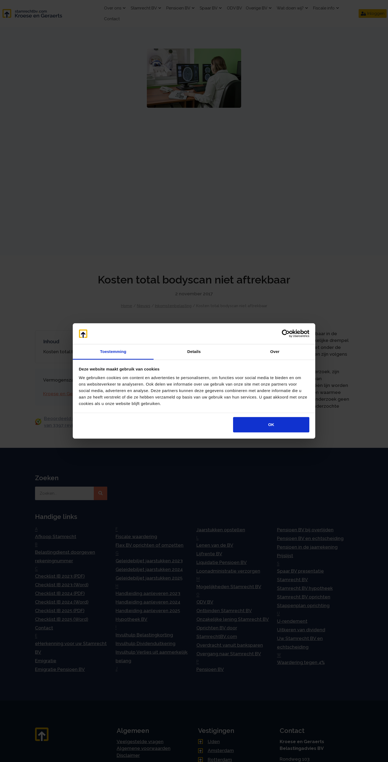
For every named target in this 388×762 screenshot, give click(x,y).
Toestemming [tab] (113, 351)
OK (271, 424)
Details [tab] (194, 351)
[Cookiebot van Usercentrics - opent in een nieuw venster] (285, 334)
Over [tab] (275, 351)
